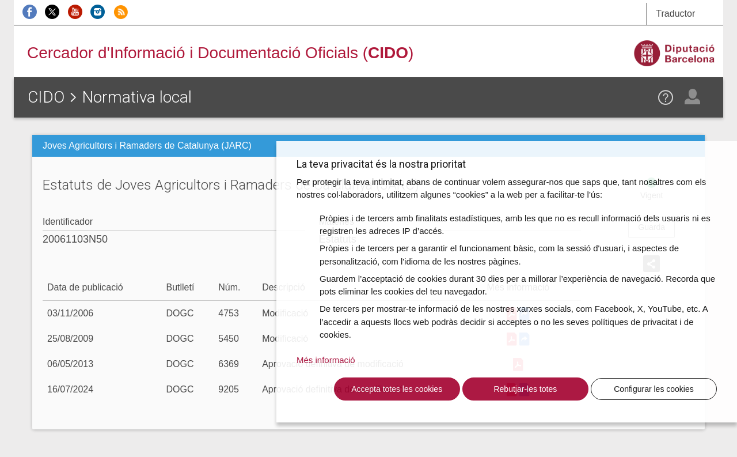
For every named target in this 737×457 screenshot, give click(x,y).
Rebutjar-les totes (525, 389)
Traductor (675, 13)
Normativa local (137, 97)
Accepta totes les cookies (396, 389)
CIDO (46, 97)
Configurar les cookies (654, 389)
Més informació (326, 360)
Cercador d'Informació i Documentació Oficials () (220, 53)
